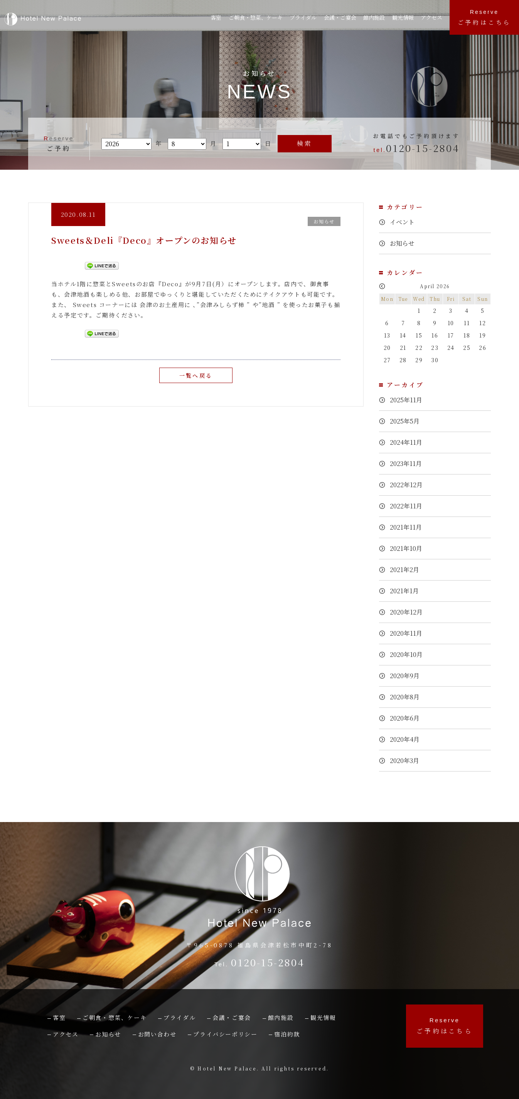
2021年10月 (408, 548)
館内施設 (377, 17)
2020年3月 (406, 760)
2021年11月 (408, 526)
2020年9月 (407, 675)
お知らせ (403, 243)
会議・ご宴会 (231, 1017)
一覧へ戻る (195, 375)
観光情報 (405, 17)
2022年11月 (408, 505)
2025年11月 (408, 399)
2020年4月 (407, 738)
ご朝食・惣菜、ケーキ (257, 17)
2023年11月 (408, 463)
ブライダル (306, 17)
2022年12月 (409, 484)
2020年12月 (409, 611)
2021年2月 (406, 569)
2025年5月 (407, 420)
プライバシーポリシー (225, 1034)
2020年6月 (407, 717)
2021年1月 (406, 590)
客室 (216, 17)
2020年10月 (409, 654)
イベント (403, 222)
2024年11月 (408, 441)
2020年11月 (408, 632)
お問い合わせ (157, 1034)
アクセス (433, 17)
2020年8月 (407, 696)
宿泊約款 (287, 1034)
